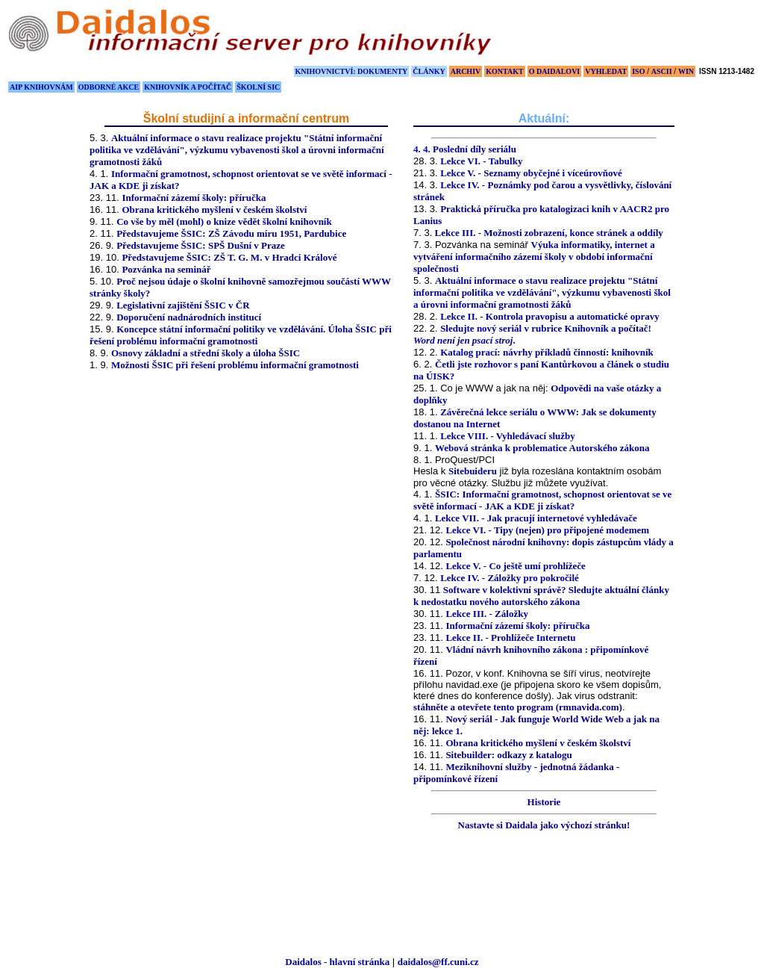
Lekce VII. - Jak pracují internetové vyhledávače (536, 518)
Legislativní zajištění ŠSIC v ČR (182, 305)
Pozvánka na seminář (166, 269)
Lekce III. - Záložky (486, 613)
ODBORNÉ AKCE (108, 87)
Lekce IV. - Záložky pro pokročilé (509, 577)
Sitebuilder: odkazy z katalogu (508, 754)
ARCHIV (466, 71)
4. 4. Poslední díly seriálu (464, 149)
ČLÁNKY (429, 71)
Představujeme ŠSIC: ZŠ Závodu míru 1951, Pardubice (231, 233)
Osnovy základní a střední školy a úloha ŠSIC (205, 353)
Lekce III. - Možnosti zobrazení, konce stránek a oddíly (547, 232)
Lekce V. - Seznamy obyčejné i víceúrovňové (531, 173)
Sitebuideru (472, 471)
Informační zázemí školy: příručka (194, 197)
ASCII (661, 71)
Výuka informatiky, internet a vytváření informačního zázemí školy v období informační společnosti (534, 256)
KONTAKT (504, 71)
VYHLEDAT (606, 71)
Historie (544, 801)
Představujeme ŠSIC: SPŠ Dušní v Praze (200, 245)
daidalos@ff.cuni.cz (438, 961)
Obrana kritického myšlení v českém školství (214, 209)
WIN (686, 71)
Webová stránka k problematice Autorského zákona (542, 447)
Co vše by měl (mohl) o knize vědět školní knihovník (224, 221)
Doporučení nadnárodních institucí (188, 317)
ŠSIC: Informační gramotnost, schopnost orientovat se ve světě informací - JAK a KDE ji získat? (542, 500)
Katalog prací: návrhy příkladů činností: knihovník (547, 352)
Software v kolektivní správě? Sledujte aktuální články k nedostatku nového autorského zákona (541, 595)
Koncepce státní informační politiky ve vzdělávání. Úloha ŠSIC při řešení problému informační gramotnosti (241, 335)
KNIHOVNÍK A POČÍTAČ (187, 87)
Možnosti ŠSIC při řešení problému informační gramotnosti (235, 364)
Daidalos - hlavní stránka (337, 961)
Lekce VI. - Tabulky (481, 161)
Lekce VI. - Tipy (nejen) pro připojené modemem (547, 530)
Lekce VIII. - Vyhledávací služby (507, 435)
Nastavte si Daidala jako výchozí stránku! (544, 825)
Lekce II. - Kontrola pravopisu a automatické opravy (550, 316)
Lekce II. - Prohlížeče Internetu (510, 637)
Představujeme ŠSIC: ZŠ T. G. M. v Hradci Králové (229, 257)
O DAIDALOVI (554, 71)
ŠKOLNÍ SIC (258, 87)
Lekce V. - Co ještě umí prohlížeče (515, 565)
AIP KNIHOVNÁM (41, 87)
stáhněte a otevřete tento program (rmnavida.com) (517, 707)
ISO (638, 71)
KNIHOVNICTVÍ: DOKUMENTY (351, 71)
